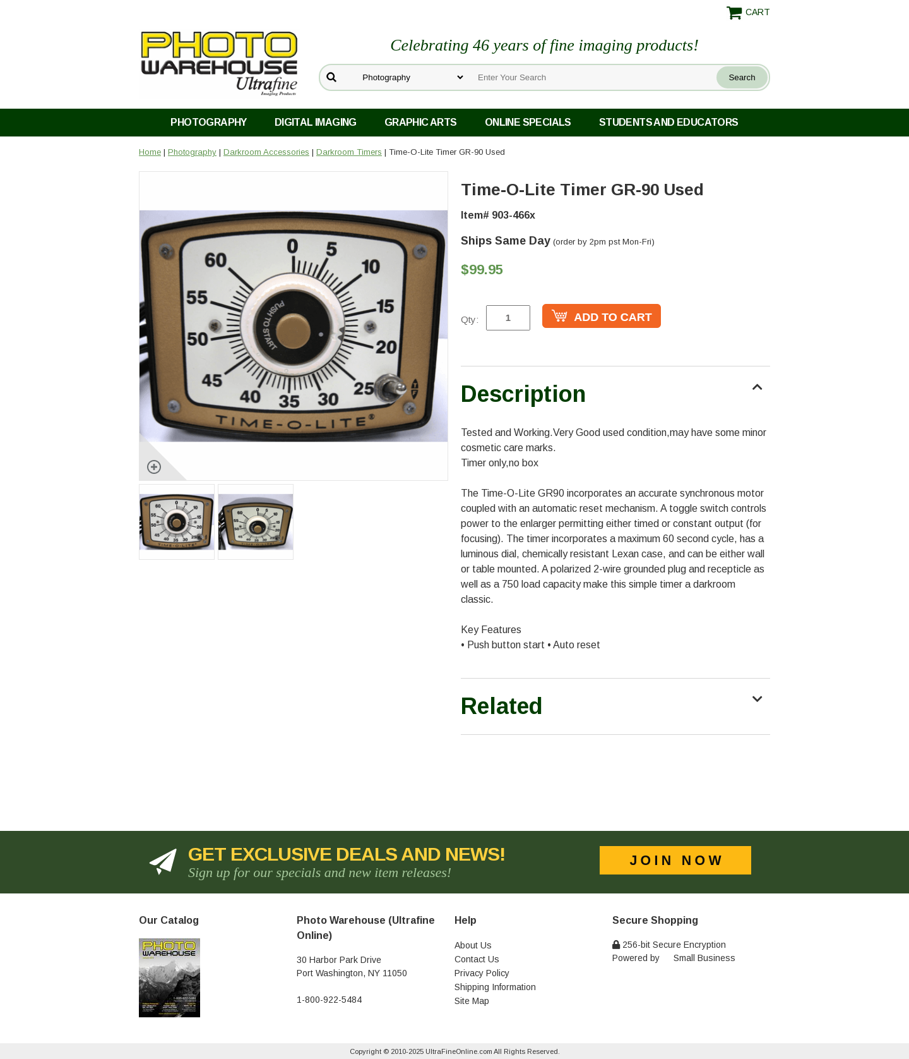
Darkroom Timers (349, 152)
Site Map (471, 1001)
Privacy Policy (481, 973)
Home (150, 152)
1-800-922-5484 (329, 1000)
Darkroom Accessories (266, 152)
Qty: (469, 319)
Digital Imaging (316, 122)
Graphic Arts (420, 122)
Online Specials (528, 122)
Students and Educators (669, 122)
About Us (473, 945)
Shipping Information (495, 987)
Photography (208, 122)
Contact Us (476, 959)
